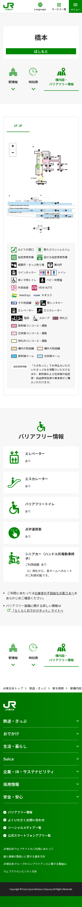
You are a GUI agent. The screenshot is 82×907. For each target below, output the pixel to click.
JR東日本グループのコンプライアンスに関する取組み (34, 864)
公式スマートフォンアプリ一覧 (29, 835)
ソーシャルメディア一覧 (24, 828)
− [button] (12, 153)
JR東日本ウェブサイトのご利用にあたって (28, 849)
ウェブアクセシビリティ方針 (20, 871)
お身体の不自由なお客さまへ (54, 593)
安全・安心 (13, 797)
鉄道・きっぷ (15, 721)
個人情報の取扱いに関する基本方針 (24, 856)
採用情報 (11, 784)
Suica (8, 759)
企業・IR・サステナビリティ (28, 771)
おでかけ (11, 733)
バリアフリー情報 (20, 812)
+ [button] (12, 146)
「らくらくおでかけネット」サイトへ (37, 610)
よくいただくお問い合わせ (26, 820)
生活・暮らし (15, 746)
